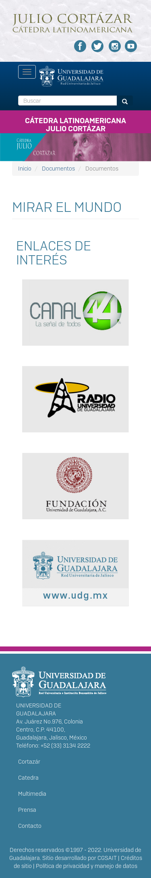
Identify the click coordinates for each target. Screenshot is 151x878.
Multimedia (32, 793)
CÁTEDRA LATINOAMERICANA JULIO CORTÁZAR (75, 123)
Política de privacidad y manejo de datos (86, 866)
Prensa (27, 809)
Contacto (29, 825)
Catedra (28, 777)
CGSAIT (107, 858)
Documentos (58, 168)
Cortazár (29, 761)
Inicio (24, 168)
